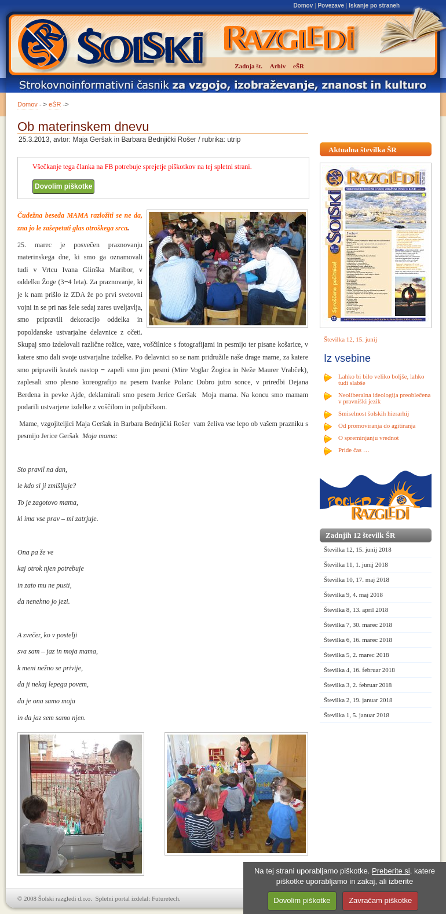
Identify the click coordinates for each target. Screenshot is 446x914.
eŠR (55, 104)
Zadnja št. (248, 66)
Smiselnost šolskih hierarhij (373, 413)
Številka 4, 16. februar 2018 (359, 669)
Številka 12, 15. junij (350, 339)
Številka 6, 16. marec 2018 (358, 639)
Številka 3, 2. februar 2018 (358, 684)
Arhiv (278, 66)
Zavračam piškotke (380, 900)
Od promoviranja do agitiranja (377, 425)
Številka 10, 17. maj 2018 (356, 579)
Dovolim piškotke (63, 186)
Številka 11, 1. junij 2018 (356, 564)
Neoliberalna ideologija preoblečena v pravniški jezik (384, 398)
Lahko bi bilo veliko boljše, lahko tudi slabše (381, 379)
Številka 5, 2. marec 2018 (356, 654)
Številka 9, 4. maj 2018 (353, 594)
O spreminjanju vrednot (368, 437)
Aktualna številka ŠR (362, 149)
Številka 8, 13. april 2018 (356, 609)
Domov (303, 5)
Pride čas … (354, 449)
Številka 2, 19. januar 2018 (358, 699)
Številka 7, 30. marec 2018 (358, 624)
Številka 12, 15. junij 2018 (358, 549)
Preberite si (391, 871)
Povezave (330, 5)
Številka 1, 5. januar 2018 (356, 714)
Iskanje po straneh (374, 5)
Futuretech (165, 898)
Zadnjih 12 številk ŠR (360, 535)
